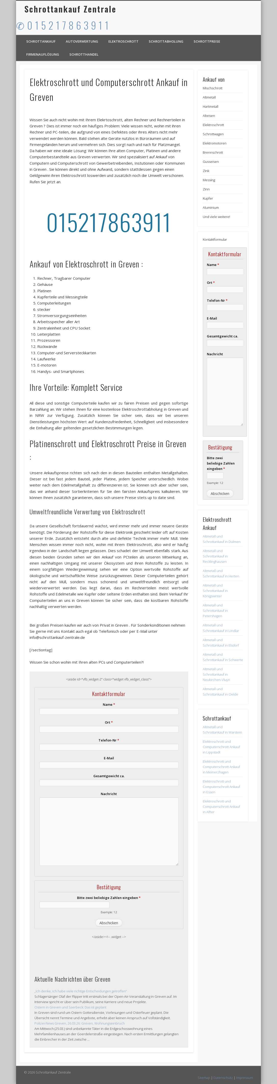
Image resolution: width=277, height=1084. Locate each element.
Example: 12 (109, 912)
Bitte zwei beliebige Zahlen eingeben (109, 897)
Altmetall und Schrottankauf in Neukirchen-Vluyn (216, 674)
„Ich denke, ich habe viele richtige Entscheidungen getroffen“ (80, 991)
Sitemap (204, 1077)
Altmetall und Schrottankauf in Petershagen (215, 610)
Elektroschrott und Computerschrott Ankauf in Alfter (221, 806)
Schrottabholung (166, 41)
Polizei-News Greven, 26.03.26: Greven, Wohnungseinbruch (79, 1023)
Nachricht (109, 793)
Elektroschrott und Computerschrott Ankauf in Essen (221, 786)
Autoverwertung (82, 41)
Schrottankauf (41, 41)
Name (109, 704)
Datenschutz (223, 1077)
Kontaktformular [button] (215, 239)
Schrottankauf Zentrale (70, 9)
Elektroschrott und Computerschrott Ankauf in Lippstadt (221, 746)
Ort (109, 722)
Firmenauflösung (42, 54)
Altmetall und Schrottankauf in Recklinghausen (215, 556)
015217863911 (108, 222)
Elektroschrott (123, 41)
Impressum (244, 1077)
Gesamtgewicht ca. (108, 776)
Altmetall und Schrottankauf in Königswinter (215, 590)
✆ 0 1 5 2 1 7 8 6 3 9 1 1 (62, 25)
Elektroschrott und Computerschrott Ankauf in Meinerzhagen (221, 766)
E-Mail (109, 758)
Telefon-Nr (108, 740)
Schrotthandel (83, 54)
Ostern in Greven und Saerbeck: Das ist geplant (70, 1007)
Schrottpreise (207, 41)
